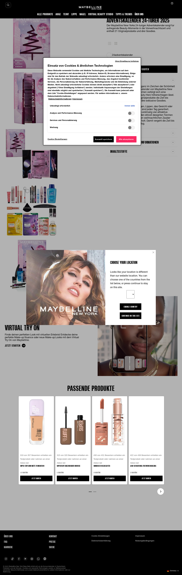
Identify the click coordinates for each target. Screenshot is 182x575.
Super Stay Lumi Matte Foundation (32, 466)
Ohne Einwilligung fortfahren (127, 61)
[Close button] (153, 252)
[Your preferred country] (130, 294)
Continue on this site (131, 315)
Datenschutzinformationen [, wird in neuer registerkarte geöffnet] (60, 99)
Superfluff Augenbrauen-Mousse (68, 466)
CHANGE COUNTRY (130, 306)
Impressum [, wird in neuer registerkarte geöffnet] (77, 99)
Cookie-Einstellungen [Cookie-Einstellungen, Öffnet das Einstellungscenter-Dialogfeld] (57, 139)
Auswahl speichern (103, 139)
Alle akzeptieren (126, 139)
